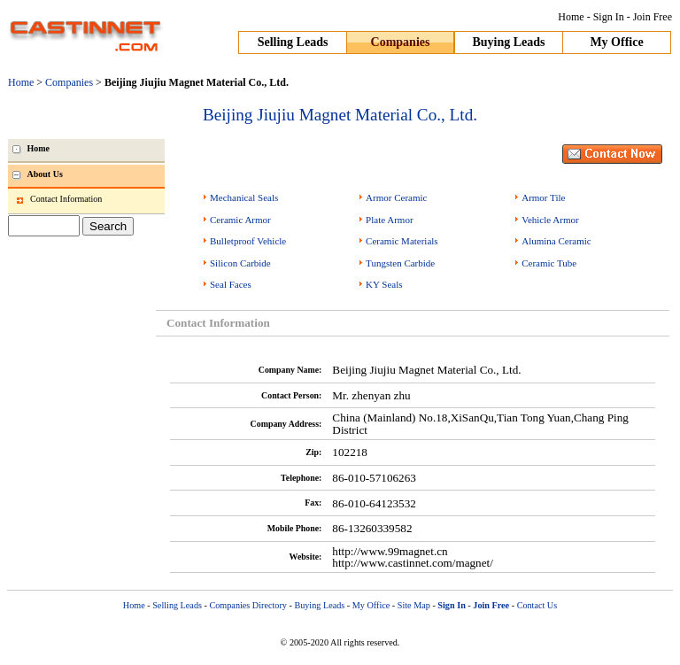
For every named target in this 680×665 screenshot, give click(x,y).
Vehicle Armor (550, 219)
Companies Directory (247, 605)
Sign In (608, 17)
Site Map (414, 605)
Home (570, 17)
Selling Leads (293, 42)
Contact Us (537, 605)
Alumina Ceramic (556, 241)
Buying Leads (508, 42)
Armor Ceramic (396, 197)
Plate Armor (389, 219)
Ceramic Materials (402, 241)
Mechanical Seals (244, 197)
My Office (616, 42)
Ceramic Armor (240, 219)
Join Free (652, 17)
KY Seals (384, 284)
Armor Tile (543, 197)
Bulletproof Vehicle (248, 241)
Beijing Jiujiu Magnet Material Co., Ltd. (340, 114)
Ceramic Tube (549, 263)
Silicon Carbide (240, 263)
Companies (400, 42)
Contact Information (66, 199)
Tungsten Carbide (400, 263)
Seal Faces (230, 284)
